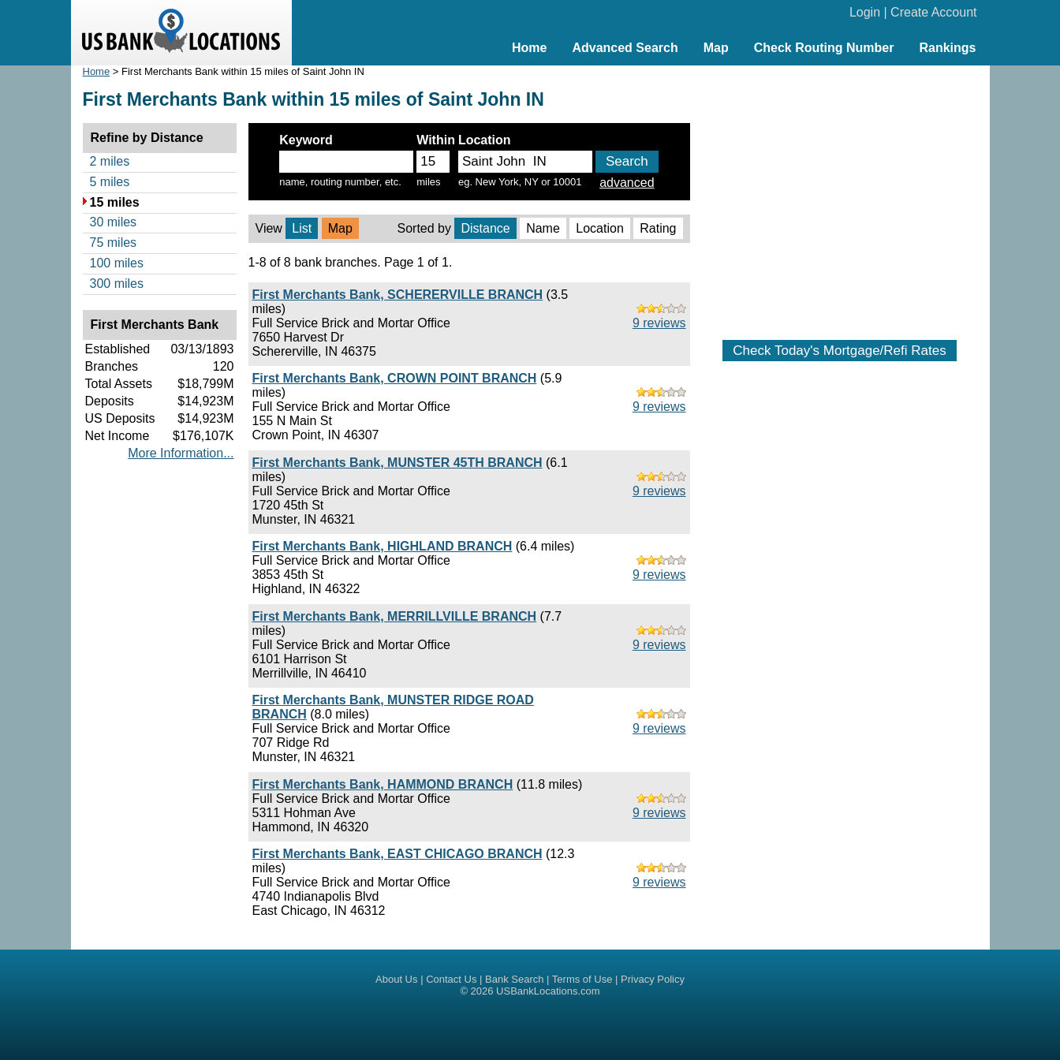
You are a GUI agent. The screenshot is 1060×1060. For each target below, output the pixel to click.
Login (864, 12)
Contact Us (451, 979)
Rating (658, 228)
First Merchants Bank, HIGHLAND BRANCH (382, 546)
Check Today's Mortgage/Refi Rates (839, 350)
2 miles (110, 161)
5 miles (110, 181)
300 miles (117, 283)
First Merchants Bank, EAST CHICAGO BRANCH (397, 853)
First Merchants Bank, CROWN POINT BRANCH (394, 378)
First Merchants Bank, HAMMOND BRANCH (382, 784)
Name (543, 228)
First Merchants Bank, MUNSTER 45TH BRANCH (397, 462)
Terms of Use (582, 979)
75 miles (113, 242)
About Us (396, 979)
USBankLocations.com (548, 991)
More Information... (180, 453)
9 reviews (659, 323)
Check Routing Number (824, 47)
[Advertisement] (839, 194)
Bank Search (514, 979)
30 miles (113, 222)
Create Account (933, 12)
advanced (626, 182)
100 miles (117, 263)
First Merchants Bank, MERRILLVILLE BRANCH (394, 616)
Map (716, 47)
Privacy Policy (653, 979)
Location (600, 228)
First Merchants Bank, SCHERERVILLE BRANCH (397, 294)
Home (529, 47)
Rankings (947, 47)
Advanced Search (624, 47)
